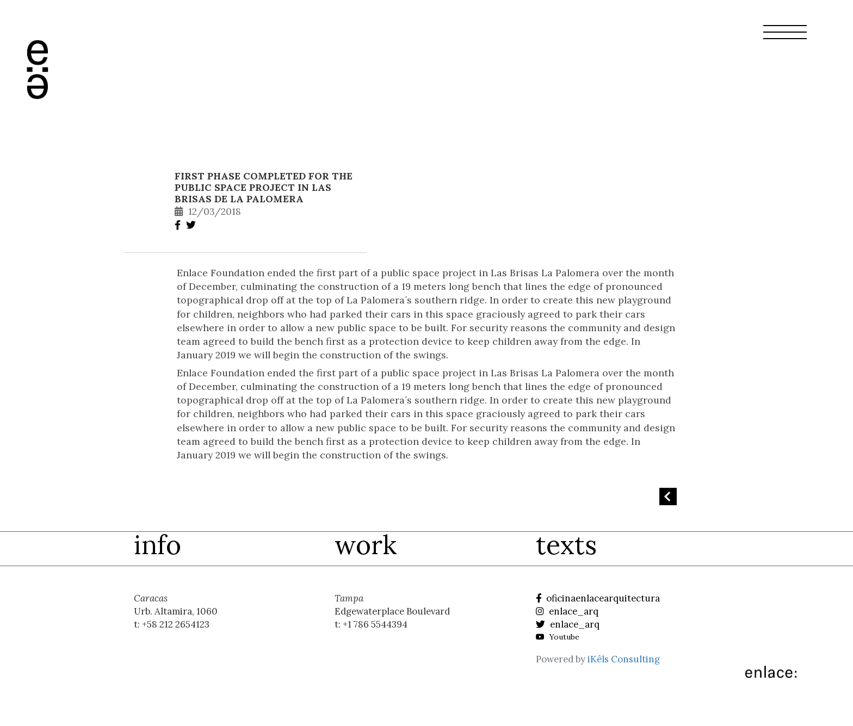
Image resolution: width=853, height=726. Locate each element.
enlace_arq (567, 611)
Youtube (557, 637)
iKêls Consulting (624, 659)
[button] (785, 38)
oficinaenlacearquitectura (598, 598)
